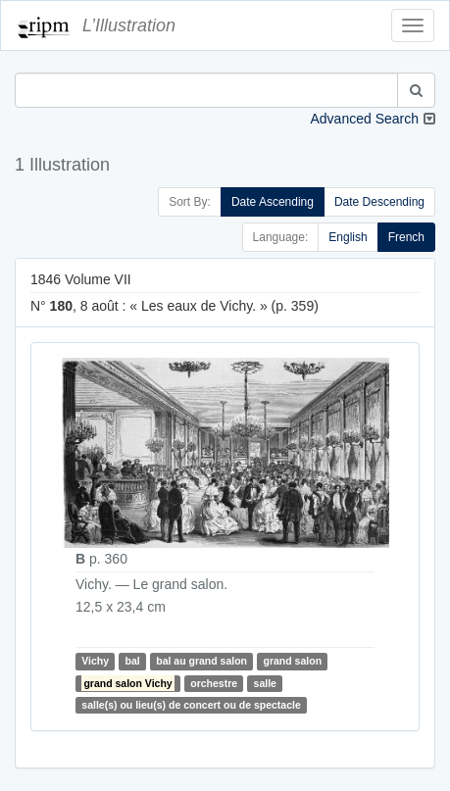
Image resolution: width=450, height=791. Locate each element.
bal (132, 661)
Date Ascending (272, 202)
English (347, 237)
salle (265, 683)
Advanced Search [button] (364, 118)
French (406, 237)
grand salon (293, 661)
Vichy (95, 661)
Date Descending (379, 202)
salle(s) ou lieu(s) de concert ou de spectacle (190, 705)
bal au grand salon (201, 661)
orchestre (213, 683)
